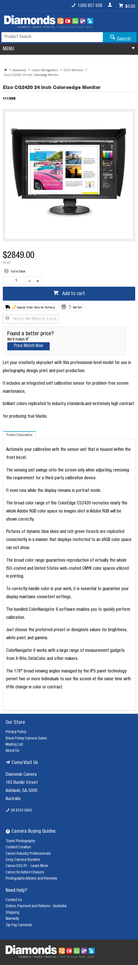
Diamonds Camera (21, 775)
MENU (8, 49)
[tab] (19, 435)
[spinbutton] (15, 281)
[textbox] (52, 37)
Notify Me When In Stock (34, 319)
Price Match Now (28, 346)
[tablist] (69, 571)
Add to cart (73, 293)
